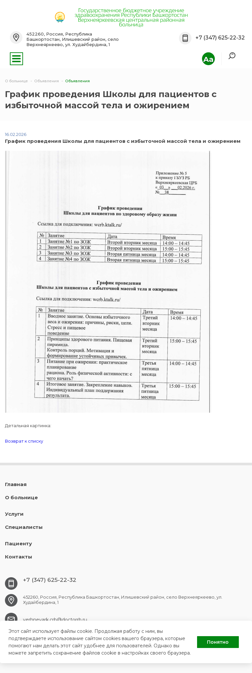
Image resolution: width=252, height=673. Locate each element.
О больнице (21, 497)
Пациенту (18, 543)
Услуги (14, 514)
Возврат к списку (24, 441)
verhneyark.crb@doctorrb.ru (55, 620)
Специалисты (24, 527)
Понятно (218, 642)
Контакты (18, 557)
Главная (16, 484)
